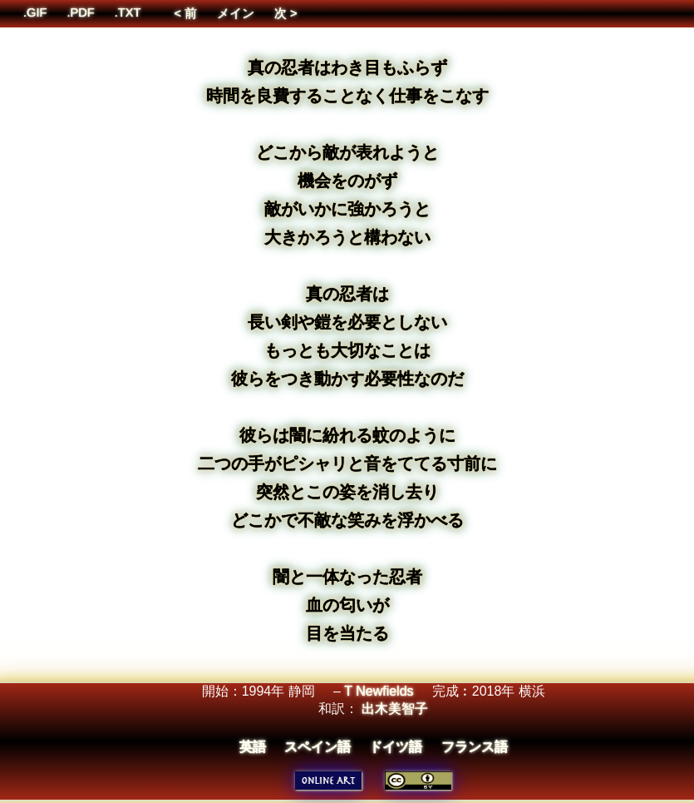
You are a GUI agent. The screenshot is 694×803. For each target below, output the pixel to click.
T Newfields (378, 691)
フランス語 (474, 747)
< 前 (185, 13)
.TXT (128, 12)
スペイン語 (317, 747)
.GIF (35, 12)
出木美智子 (395, 708)
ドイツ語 (395, 747)
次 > (286, 13)
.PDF (80, 12)
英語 (252, 747)
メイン (235, 13)
